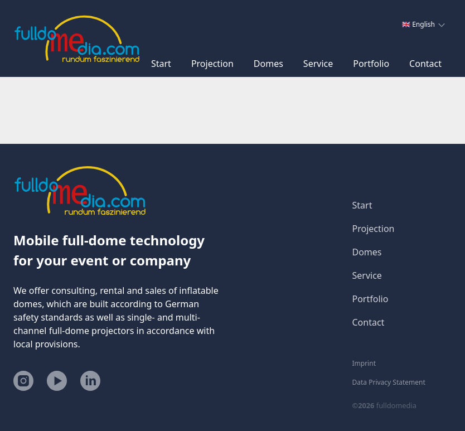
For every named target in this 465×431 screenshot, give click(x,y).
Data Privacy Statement (388, 382)
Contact (425, 63)
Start (161, 63)
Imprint (364, 363)
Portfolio (371, 63)
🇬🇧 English (423, 24)
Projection (212, 63)
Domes (268, 63)
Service (318, 63)
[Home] (77, 38)
